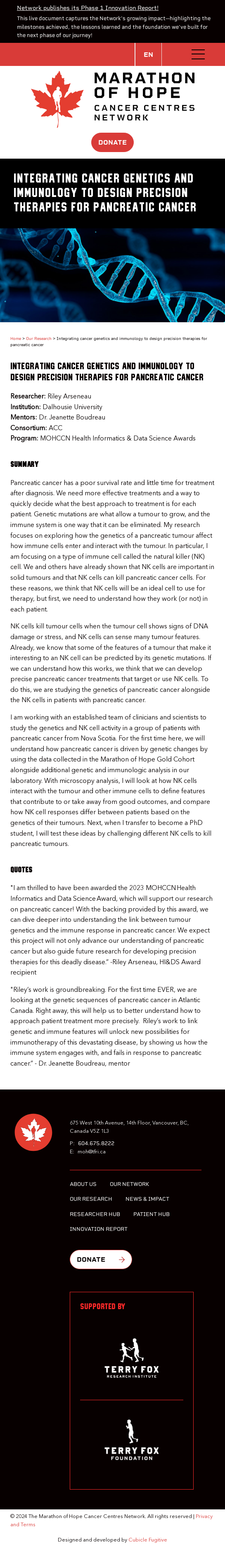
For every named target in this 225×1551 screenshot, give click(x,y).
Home (15, 338)
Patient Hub (151, 1214)
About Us (83, 1184)
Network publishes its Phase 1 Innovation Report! (88, 8)
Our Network (129, 1184)
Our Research (39, 338)
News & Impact (147, 1199)
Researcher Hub (95, 1214)
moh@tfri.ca (92, 1152)
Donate (112, 142)
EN (148, 55)
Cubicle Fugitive (147, 1540)
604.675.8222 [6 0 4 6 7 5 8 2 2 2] (96, 1143)
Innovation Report (99, 1229)
